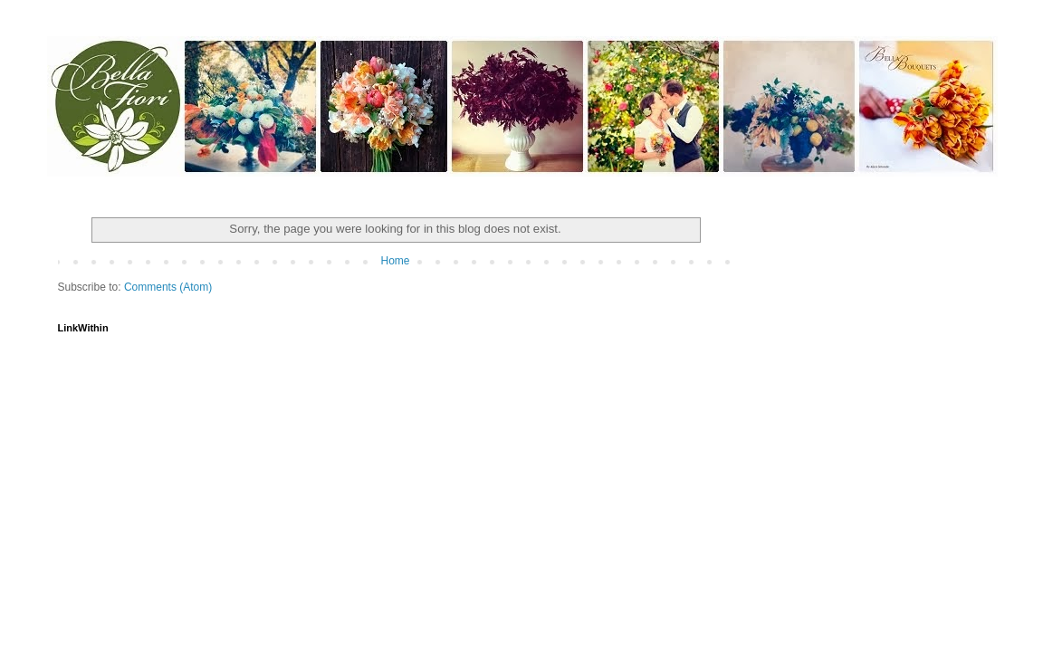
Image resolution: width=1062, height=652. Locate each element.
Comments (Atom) (168, 287)
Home (394, 260)
